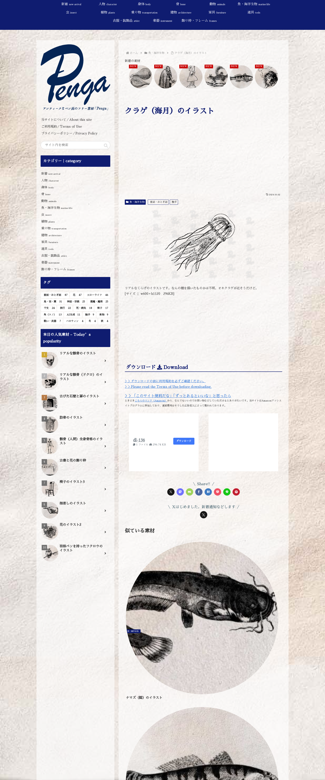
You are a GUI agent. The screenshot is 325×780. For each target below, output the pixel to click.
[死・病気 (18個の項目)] (83, 308)
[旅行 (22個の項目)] (65, 308)
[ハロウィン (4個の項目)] (74, 321)
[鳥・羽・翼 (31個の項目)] (52, 302)
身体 (47, 187)
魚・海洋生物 (135, 202)
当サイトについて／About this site (66, 119)
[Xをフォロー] (203, 514)
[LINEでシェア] (226, 492)
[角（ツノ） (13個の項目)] (52, 315)
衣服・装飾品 (54, 255)
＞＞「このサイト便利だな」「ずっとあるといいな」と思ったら (178, 396)
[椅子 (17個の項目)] (102, 308)
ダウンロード (183, 441)
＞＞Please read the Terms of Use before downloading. (168, 386)
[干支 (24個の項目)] (48, 308)
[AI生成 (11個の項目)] (73, 315)
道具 (47, 248)
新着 (50, 173)
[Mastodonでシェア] (180, 492)
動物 (48, 200)
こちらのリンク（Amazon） (151, 400)
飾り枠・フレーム (58, 269)
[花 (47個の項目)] (76, 295)
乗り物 (54, 228)
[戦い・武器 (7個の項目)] (52, 321)
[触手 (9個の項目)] (89, 315)
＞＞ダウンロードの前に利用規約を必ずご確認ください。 (165, 381)
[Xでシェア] (171, 492)
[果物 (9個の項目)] (103, 315)
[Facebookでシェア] (199, 492)
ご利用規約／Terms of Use (61, 126)
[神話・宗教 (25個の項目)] (75, 302)
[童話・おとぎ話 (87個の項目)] (55, 295)
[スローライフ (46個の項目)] (97, 295)
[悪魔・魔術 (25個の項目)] (98, 302)
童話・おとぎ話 (158, 202)
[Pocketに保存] (217, 492)
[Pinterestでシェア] (236, 492)
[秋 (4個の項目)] (104, 321)
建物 (51, 235)
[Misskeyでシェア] (189, 492)
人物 (50, 180)
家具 (49, 241)
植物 (48, 221)
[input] (75, 145)
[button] (106, 146)
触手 (174, 202)
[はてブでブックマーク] (208, 492)
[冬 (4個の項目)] (91, 321)
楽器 (50, 262)
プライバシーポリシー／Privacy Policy (71, 133)
